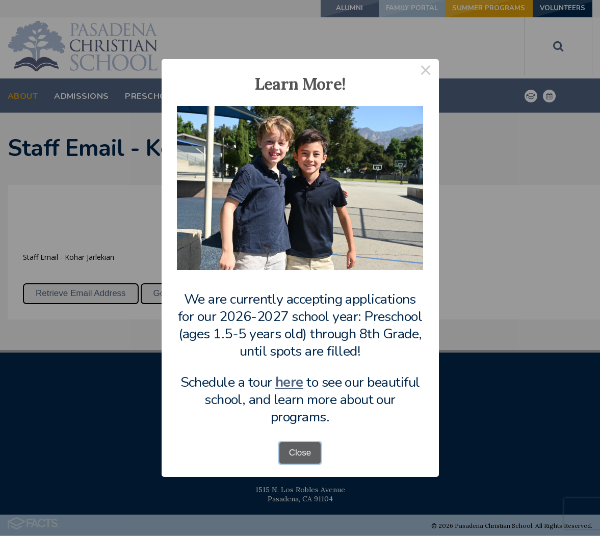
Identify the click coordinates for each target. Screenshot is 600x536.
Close (300, 453)
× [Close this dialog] (425, 72)
